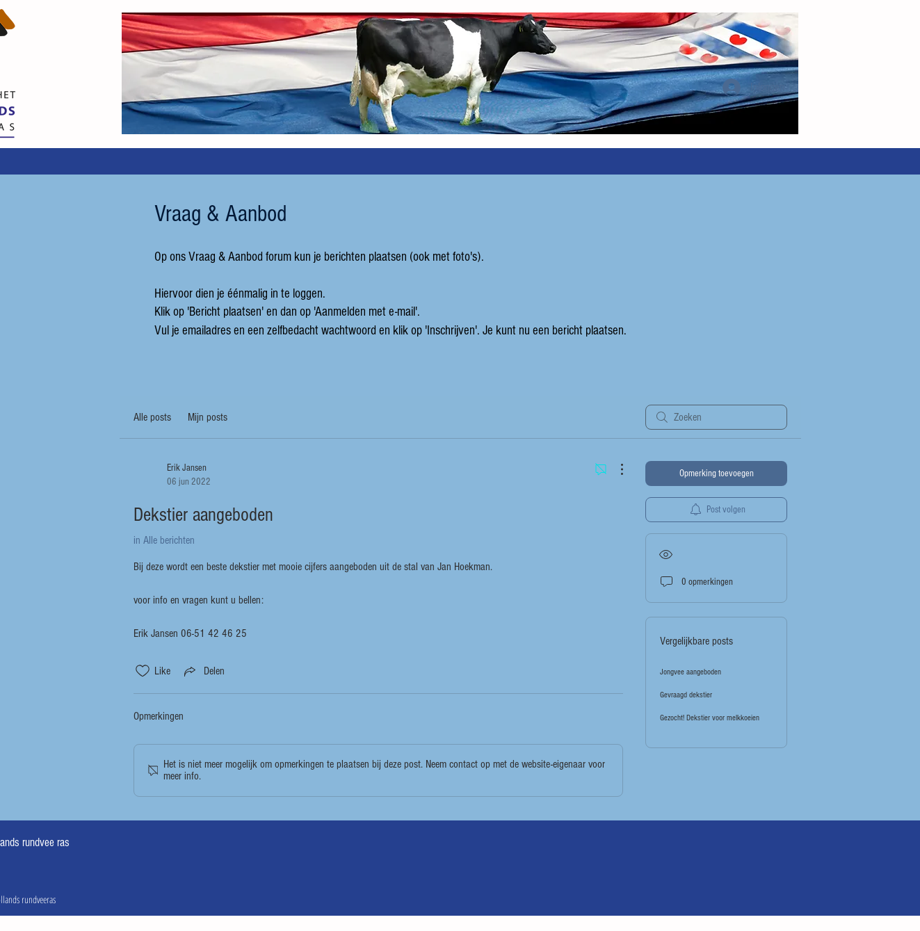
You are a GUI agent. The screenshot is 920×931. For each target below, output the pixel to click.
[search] (716, 417)
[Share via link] (203, 671)
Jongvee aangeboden (690, 672)
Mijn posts (207, 417)
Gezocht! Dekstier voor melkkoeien (709, 717)
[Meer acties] (614, 469)
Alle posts (152, 417)
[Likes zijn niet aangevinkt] (143, 671)
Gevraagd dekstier (686, 694)
